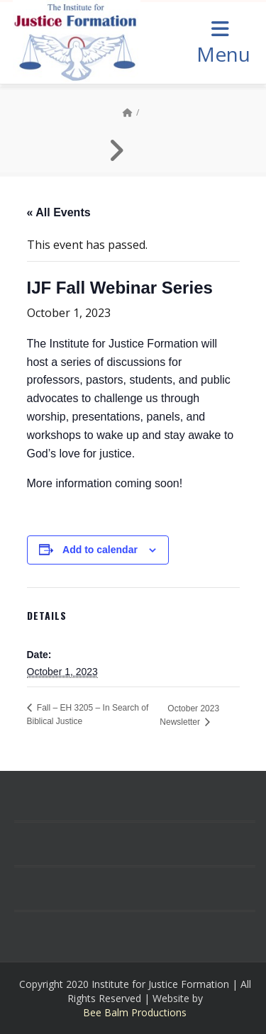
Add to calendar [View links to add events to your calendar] (100, 549)
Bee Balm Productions (135, 1012)
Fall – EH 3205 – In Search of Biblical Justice (88, 714)
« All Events (59, 212)
